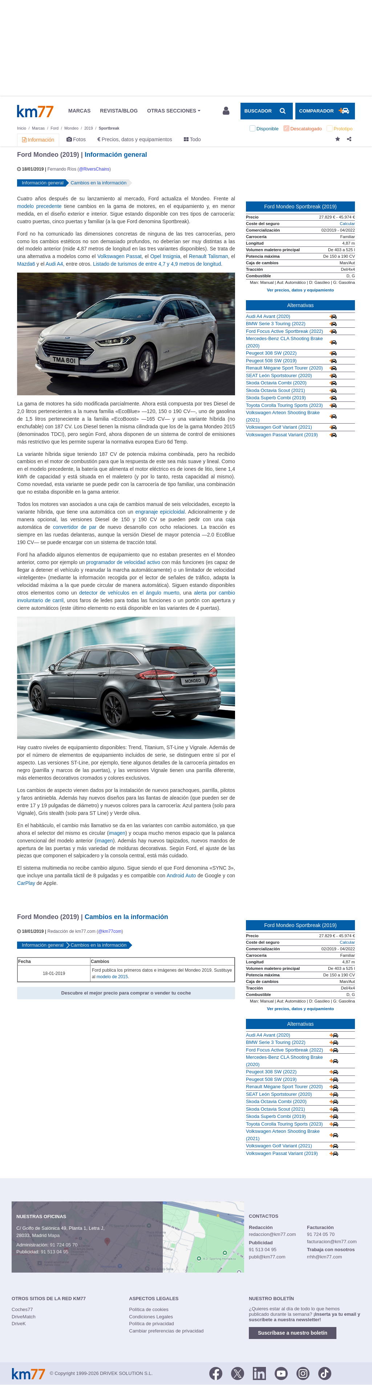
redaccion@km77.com (272, 1234)
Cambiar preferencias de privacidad (166, 1331)
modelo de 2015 (112, 976)
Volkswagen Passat (119, 256)
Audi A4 (54, 264)
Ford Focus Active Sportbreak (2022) (284, 331)
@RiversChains (94, 169)
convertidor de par (75, 527)
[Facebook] (215, 1373)
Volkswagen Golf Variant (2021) (279, 427)
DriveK (19, 1323)
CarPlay (26, 883)
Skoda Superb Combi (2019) (276, 397)
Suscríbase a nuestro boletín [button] (292, 1333)
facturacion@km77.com (332, 1241)
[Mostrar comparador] (325, 111)
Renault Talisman (208, 256)
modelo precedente (39, 206)
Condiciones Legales (151, 1316)
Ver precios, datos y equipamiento (300, 290)
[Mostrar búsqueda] (266, 111)
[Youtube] (281, 1373)
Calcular (347, 223)
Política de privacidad (151, 1323)
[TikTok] (324, 1373)
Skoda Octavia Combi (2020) (276, 382)
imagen (117, 833)
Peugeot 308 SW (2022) (271, 353)
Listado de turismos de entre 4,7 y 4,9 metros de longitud (157, 264)
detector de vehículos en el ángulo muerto (129, 593)
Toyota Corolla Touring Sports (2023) (284, 405)
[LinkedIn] (259, 1373)
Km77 (35, 111)
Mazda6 (26, 264)
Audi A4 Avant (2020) (268, 316)
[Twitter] (237, 1373)
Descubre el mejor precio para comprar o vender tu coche (126, 993)
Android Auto (181, 875)
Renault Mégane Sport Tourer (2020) (284, 368)
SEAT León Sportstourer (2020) (279, 375)
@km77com (109, 931)
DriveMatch (24, 1316)
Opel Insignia (165, 256)
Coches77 (22, 1309)
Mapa (54, 1235)
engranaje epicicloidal (160, 512)
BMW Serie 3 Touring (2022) (276, 323)
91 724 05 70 (63, 1245)
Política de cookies (148, 1309)
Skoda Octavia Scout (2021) (275, 390)
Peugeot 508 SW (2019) (271, 360)
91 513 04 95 (54, 1251)
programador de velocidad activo (123, 562)
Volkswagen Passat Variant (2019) (282, 434)
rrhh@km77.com (324, 1257)
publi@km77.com (267, 1257)
